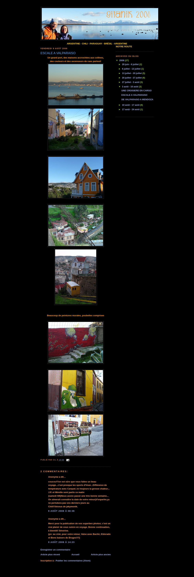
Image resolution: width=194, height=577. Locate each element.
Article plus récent (50, 554)
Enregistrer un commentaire (55, 549)
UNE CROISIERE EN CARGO (136, 90)
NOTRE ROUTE (124, 46)
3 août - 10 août (130, 86)
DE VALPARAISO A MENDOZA (137, 99)
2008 (122, 60)
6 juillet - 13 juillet (131, 68)
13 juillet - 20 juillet (132, 73)
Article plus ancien (101, 554)
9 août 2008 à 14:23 (61, 542)
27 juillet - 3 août (131, 82)
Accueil (75, 554)
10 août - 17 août (131, 105)
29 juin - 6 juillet (130, 64)
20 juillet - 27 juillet (132, 77)
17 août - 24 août (131, 109)
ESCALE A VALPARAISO (134, 95)
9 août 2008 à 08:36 (61, 511)
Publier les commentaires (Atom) (73, 560)
